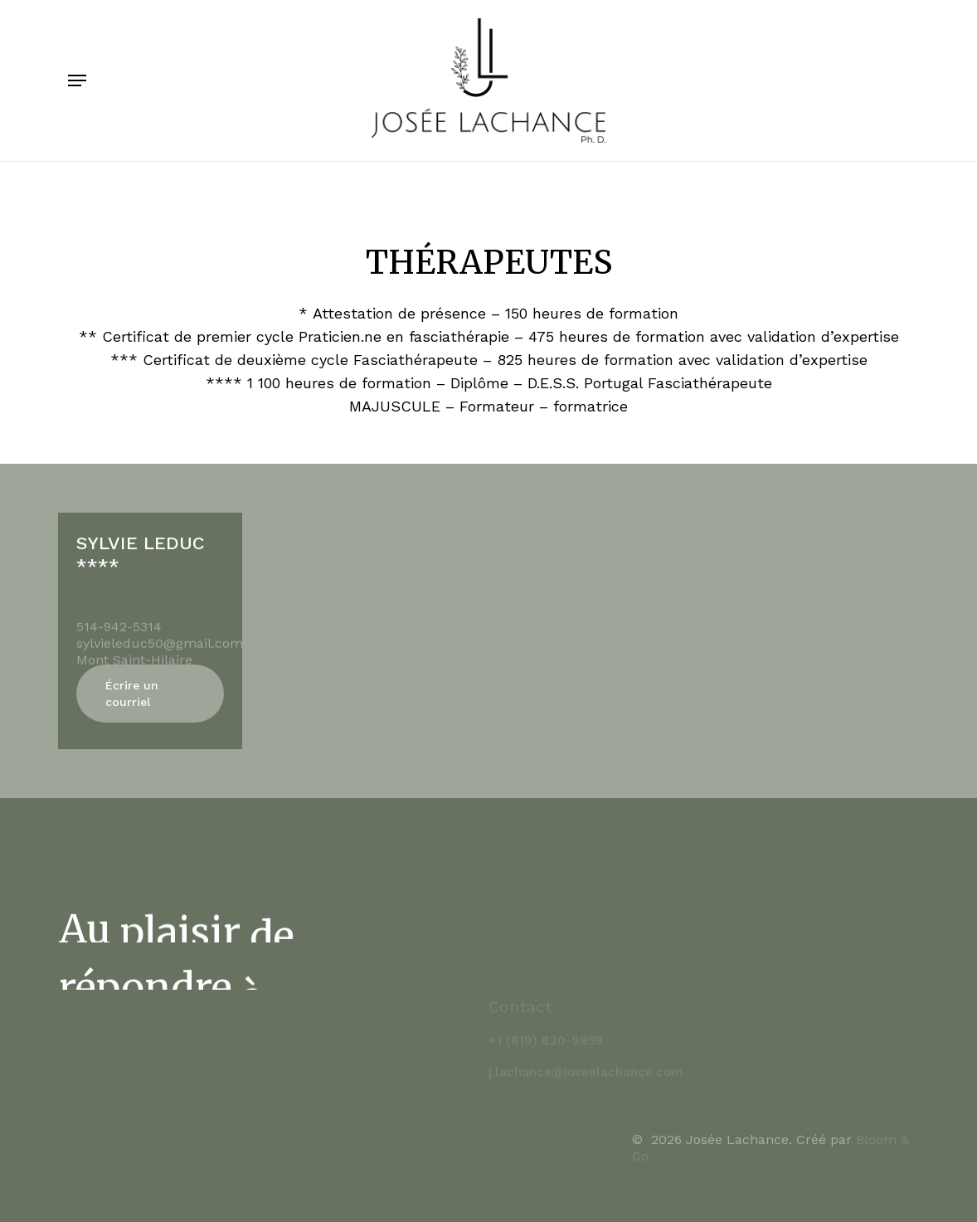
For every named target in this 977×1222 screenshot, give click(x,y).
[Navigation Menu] (77, 80)
